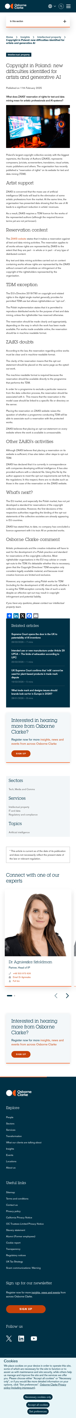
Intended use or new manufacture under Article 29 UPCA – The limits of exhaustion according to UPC (38, 654)
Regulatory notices (16, 1255)
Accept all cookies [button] (38, 1404)
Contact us (12, 1204)
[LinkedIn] (21, 1338)
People (9, 1117)
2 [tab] (14, 995)
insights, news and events (45, 1292)
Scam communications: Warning (23, 1267)
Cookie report (13, 1242)
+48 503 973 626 (22, 973)
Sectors (10, 1123)
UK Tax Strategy (14, 1261)
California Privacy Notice (19, 1217)
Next (67, 995)
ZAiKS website (18, 238)
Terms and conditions (17, 1198)
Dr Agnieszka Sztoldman (30, 962)
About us (10, 1167)
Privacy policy (13, 1211)
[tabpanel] (38, 938)
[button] (52, 6)
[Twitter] (9, 1338)
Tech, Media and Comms (22, 789)
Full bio (16, 981)
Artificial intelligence (19, 832)
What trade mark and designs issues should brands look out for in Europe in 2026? (34, 692)
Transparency (13, 1249)
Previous (55, 995)
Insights (25, 37)
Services (10, 1129)
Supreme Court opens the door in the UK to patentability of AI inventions (34, 636)
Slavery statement (15, 1230)
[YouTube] (34, 1338)
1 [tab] (9, 995)
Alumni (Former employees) (20, 1236)
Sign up (21, 753)
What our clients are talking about (23, 1142)
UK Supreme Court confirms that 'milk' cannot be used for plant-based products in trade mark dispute (37, 674)
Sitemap (10, 1192)
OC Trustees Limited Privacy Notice (25, 1223)
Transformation (14, 1136)
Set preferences (38, 1411)
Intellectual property (49, 37)
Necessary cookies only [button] (38, 1397)
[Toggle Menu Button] (68, 6)
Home (9, 37)
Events (9, 1155)
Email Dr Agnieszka (22, 977)
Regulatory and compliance (23, 814)
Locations (11, 1161)
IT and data (14, 810)
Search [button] (61, 6)
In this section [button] (16, 21)
